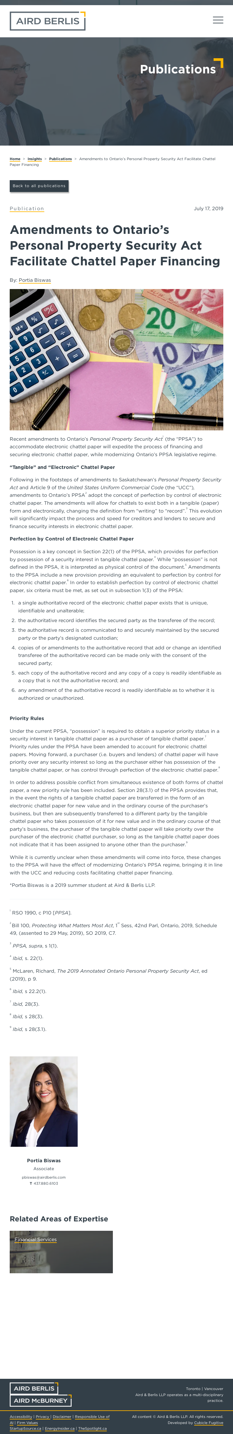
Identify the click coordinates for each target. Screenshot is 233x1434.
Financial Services (36, 1239)
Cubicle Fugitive (208, 1422)
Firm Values (27, 1422)
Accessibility (21, 1416)
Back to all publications (39, 185)
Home (15, 159)
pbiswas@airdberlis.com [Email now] (44, 1177)
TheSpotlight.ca (92, 1428)
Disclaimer (62, 1416)
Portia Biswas (35, 280)
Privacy (43, 1416)
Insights (35, 159)
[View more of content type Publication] (27, 209)
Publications (60, 159)
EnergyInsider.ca (60, 1428)
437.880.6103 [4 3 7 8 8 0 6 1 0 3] (46, 1183)
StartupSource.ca (25, 1428)
